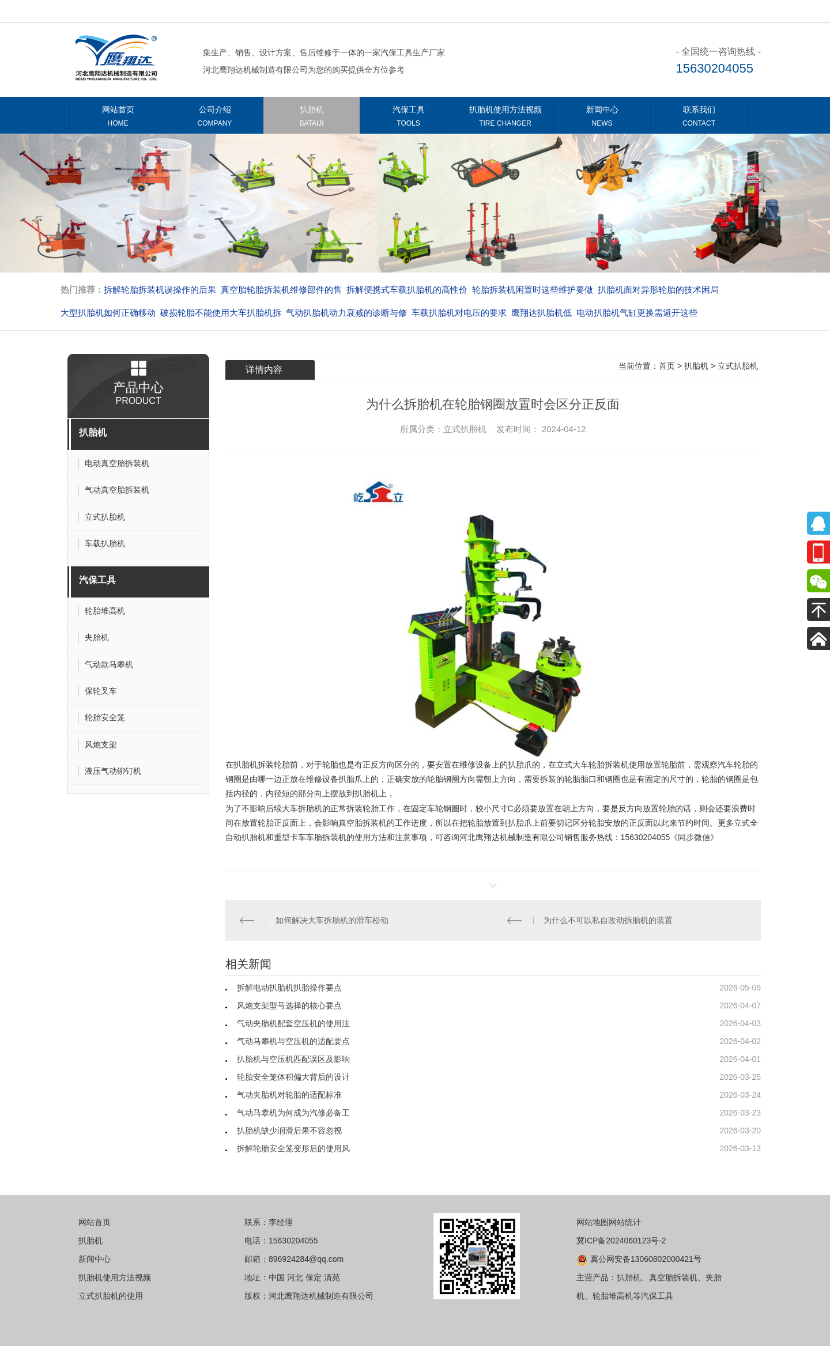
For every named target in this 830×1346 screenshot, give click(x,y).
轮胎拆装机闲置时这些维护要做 (532, 289)
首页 (667, 365)
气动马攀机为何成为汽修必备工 (293, 1112)
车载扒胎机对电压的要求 (459, 312)
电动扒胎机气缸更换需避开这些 (636, 312)
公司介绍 (215, 118)
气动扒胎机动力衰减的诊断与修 (346, 312)
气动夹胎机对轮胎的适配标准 (289, 1094)
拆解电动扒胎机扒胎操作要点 (289, 987)
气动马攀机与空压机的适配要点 (293, 1041)
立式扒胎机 (738, 365)
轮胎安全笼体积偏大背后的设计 (293, 1077)
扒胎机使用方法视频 (505, 118)
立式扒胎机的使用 (110, 1295)
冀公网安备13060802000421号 (638, 1259)
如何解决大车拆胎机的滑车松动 (332, 920)
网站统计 (625, 1222)
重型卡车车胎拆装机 (310, 837)
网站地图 (592, 1222)
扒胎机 (311, 118)
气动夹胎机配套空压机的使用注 (293, 1023)
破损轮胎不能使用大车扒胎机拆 (220, 312)
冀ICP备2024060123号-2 (621, 1240)
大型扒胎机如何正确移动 (108, 312)
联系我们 (699, 118)
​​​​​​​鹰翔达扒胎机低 (541, 312)
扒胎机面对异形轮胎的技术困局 (658, 289)
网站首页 (118, 118)
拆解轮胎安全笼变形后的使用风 (293, 1148)
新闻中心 (602, 118)
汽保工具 (408, 118)
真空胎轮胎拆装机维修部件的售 (281, 289)
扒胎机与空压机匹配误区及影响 (293, 1059)
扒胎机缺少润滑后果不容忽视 (289, 1130)
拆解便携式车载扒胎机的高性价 (406, 289)
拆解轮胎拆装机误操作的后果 (160, 289)
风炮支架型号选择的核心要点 (289, 1005)
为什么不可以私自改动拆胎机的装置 (608, 920)
